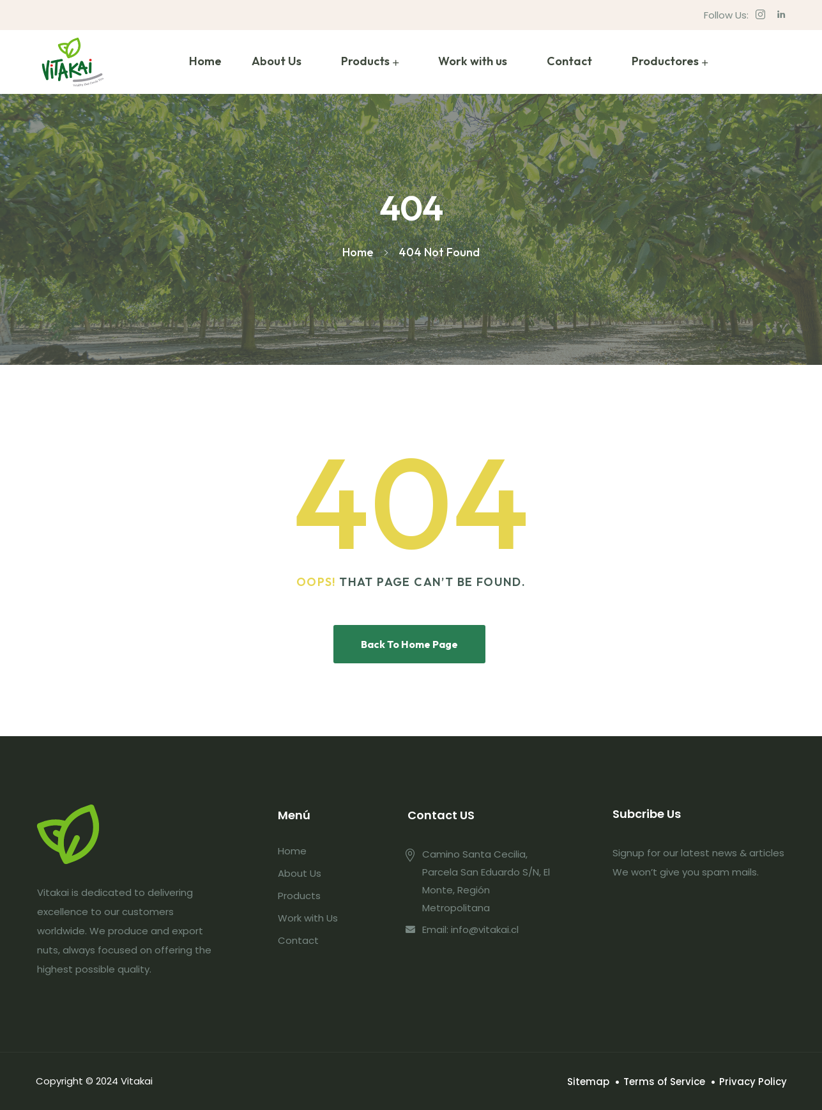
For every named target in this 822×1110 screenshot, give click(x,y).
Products (365, 61)
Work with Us (308, 918)
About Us (276, 61)
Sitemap (588, 1081)
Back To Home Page (409, 644)
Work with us (472, 61)
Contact (569, 61)
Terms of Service (664, 1081)
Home (205, 61)
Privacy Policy (753, 1081)
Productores (665, 61)
